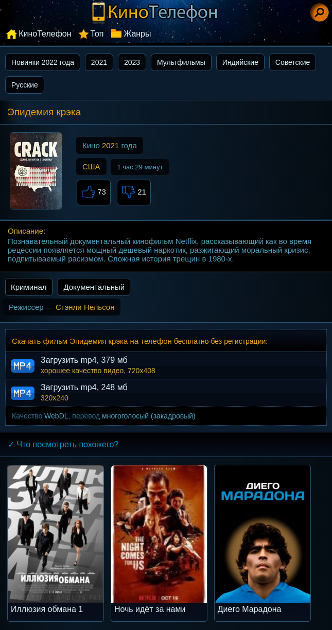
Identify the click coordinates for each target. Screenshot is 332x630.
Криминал (29, 287)
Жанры (137, 33)
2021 (99, 62)
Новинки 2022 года (42, 62)
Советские (292, 62)
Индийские (240, 62)
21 (133, 192)
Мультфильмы (181, 62)
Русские (24, 85)
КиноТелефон (45, 33)
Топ (96, 33)
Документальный (94, 287)
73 (93, 192)
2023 (132, 62)
